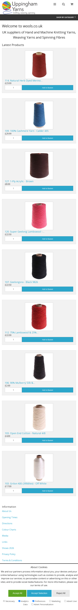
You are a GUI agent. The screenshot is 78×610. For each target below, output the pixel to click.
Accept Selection (39, 593)
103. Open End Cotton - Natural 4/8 (25, 433)
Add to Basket (47, 88)
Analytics (24, 601)
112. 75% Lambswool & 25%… (21, 332)
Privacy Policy (8, 554)
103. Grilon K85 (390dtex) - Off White (25, 483)
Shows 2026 (8, 548)
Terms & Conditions (12, 560)
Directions (7, 523)
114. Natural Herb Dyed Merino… (24, 80)
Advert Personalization (42, 604)
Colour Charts (9, 529)
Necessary (9, 601)
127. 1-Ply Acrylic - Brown (19, 181)
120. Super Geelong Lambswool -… (24, 231)
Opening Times (9, 517)
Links (4, 541)
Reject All (60, 593)
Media (5, 535)
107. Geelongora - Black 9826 (21, 282)
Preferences (38, 601)
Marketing (54, 601)
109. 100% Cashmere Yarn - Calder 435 (26, 130)
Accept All (17, 593)
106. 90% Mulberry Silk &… (20, 382)
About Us (6, 511)
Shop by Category (66, 17)
